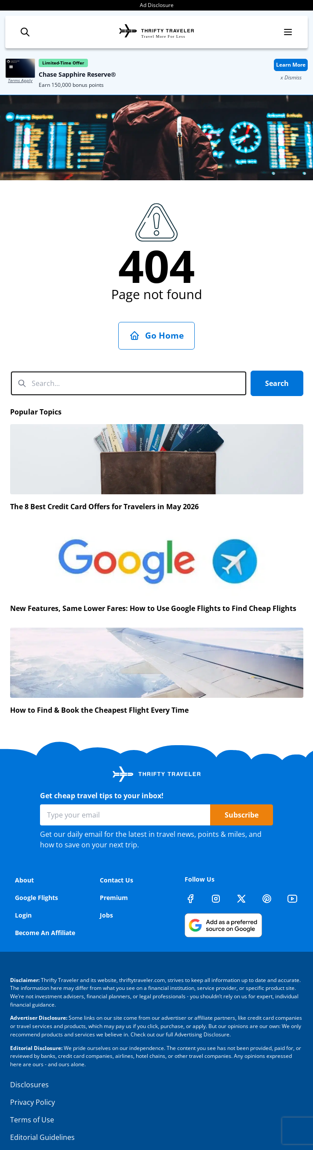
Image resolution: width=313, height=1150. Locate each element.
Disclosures (29, 1061)
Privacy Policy (32, 1078)
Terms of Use (32, 1096)
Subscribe (241, 791)
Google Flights (36, 874)
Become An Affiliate (45, 909)
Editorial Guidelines (42, 1113)
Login (23, 891)
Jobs (106, 891)
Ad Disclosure (157, 5)
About (24, 856)
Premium (114, 874)
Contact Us (116, 856)
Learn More (291, 64)
